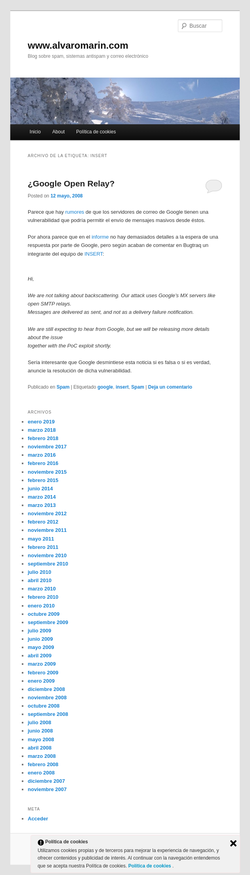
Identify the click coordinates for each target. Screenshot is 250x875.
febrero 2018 (43, 438)
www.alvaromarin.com (78, 45)
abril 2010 (40, 580)
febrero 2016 (43, 463)
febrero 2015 (43, 480)
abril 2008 (40, 748)
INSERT (93, 254)
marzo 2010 (42, 589)
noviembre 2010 (47, 555)
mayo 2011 (41, 539)
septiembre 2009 (48, 622)
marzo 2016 (42, 455)
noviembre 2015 (47, 472)
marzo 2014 (42, 497)
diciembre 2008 (46, 689)
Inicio (35, 132)
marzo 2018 (42, 430)
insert (122, 387)
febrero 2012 (43, 522)
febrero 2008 (43, 764)
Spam (63, 387)
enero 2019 (41, 422)
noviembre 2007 (47, 789)
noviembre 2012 (47, 513)
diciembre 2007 (46, 781)
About (58, 132)
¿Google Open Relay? (71, 183)
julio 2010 (39, 572)
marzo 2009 (42, 664)
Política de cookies (96, 132)
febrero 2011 (43, 547)
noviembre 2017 (47, 447)
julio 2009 (39, 631)
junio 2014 (40, 489)
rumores (74, 212)
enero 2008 (41, 773)
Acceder (38, 819)
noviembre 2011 (47, 530)
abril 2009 (40, 656)
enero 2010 (41, 606)
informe (100, 237)
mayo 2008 (41, 739)
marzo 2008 (42, 756)
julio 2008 (39, 722)
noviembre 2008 (47, 697)
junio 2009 (40, 639)
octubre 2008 (43, 706)
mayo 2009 (41, 647)
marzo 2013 (42, 505)
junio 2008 (40, 731)
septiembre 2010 (48, 564)
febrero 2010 (43, 597)
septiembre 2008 (48, 714)
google (105, 387)
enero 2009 (41, 681)
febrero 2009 (43, 673)
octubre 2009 (43, 614)
